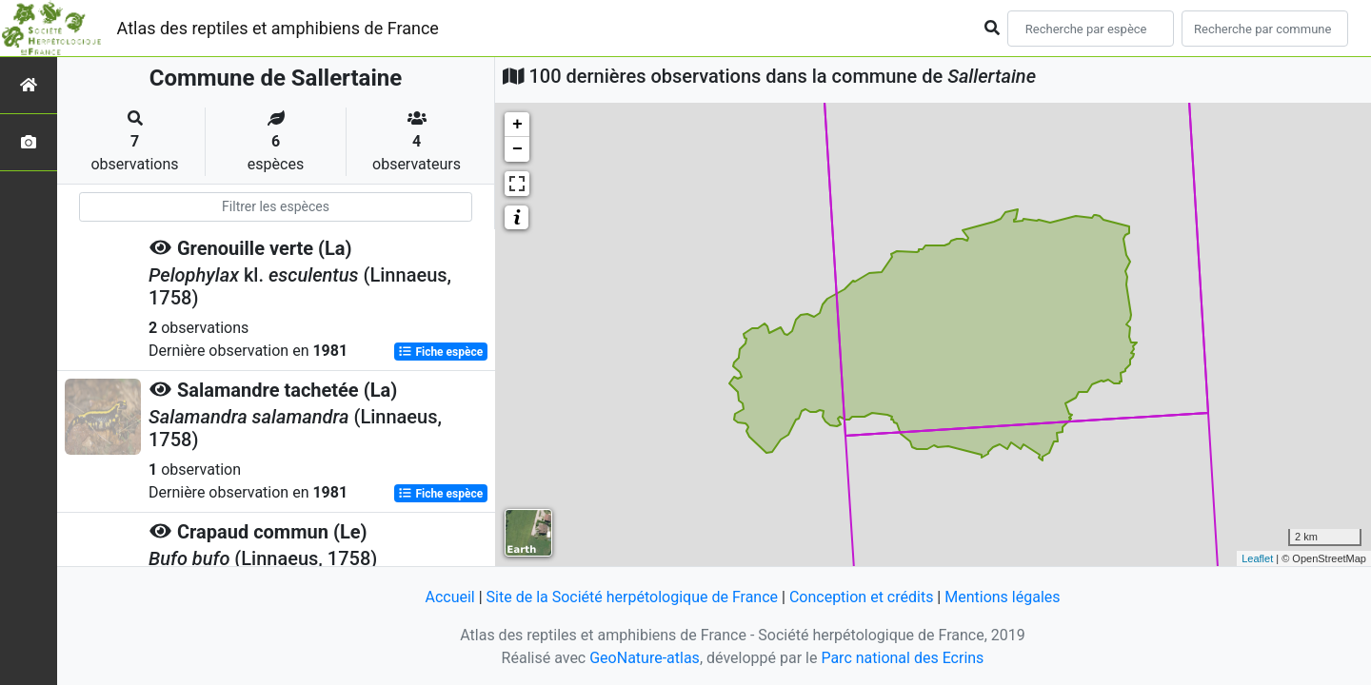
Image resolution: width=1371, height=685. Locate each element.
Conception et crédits (861, 597)
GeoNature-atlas (644, 658)
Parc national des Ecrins (902, 658)
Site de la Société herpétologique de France (632, 597)
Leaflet (1257, 558)
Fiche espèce (440, 352)
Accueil (449, 597)
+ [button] (517, 124)
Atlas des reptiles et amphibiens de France (278, 28)
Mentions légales (1002, 597)
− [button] (517, 149)
